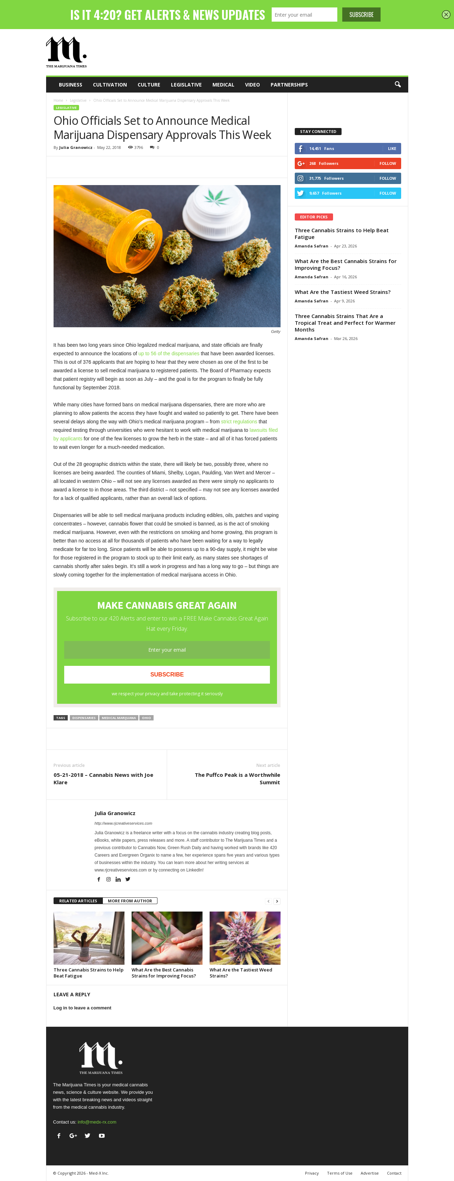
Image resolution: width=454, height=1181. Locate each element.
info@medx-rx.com (97, 1122)
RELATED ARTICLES (78, 900)
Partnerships (289, 84)
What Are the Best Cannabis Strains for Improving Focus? (164, 972)
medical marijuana (119, 717)
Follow (388, 163)
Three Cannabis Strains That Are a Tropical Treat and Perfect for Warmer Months (345, 322)
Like (392, 148)
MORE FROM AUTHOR (130, 900)
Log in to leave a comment (82, 1007)
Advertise (370, 1173)
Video (252, 84)
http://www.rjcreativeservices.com (124, 823)
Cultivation (110, 84)
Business (70, 84)
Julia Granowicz (76, 147)
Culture (149, 84)
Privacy (312, 1173)
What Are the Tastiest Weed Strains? (241, 972)
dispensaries (84, 717)
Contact (394, 1173)
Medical (223, 84)
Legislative (186, 84)
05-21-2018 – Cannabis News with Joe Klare (103, 778)
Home (58, 100)
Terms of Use (340, 1173)
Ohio (146, 717)
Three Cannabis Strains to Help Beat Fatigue (88, 972)
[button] (397, 85)
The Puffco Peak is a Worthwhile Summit (237, 778)
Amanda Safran (311, 246)
